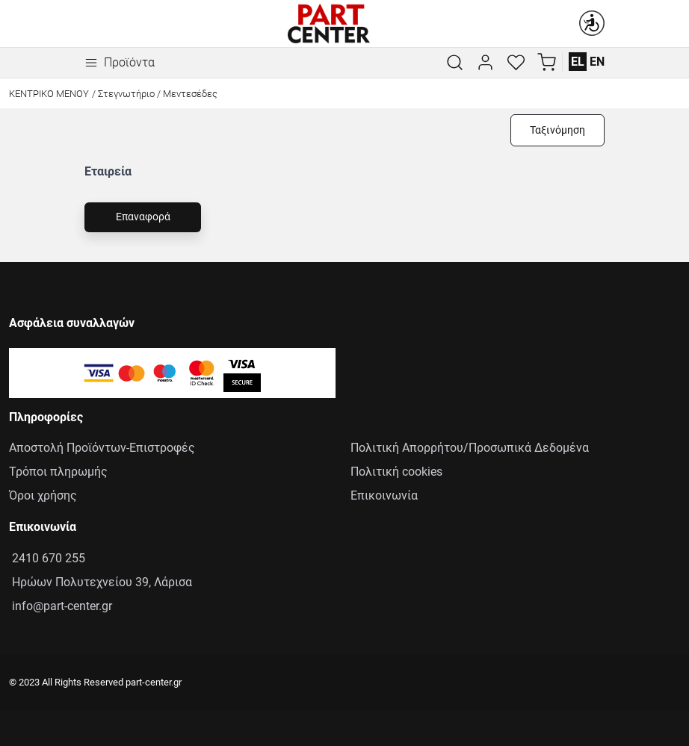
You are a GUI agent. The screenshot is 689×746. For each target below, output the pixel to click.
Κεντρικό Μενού (49, 93)
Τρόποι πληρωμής (58, 471)
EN (597, 62)
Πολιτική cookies (396, 471)
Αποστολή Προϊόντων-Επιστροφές (102, 448)
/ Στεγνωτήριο (123, 93)
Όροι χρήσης (43, 495)
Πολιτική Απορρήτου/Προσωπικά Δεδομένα (469, 448)
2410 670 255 (47, 558)
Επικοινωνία (384, 495)
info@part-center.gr (60, 606)
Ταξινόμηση (557, 130)
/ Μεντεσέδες (187, 93)
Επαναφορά (143, 217)
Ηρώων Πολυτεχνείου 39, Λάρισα (100, 582)
